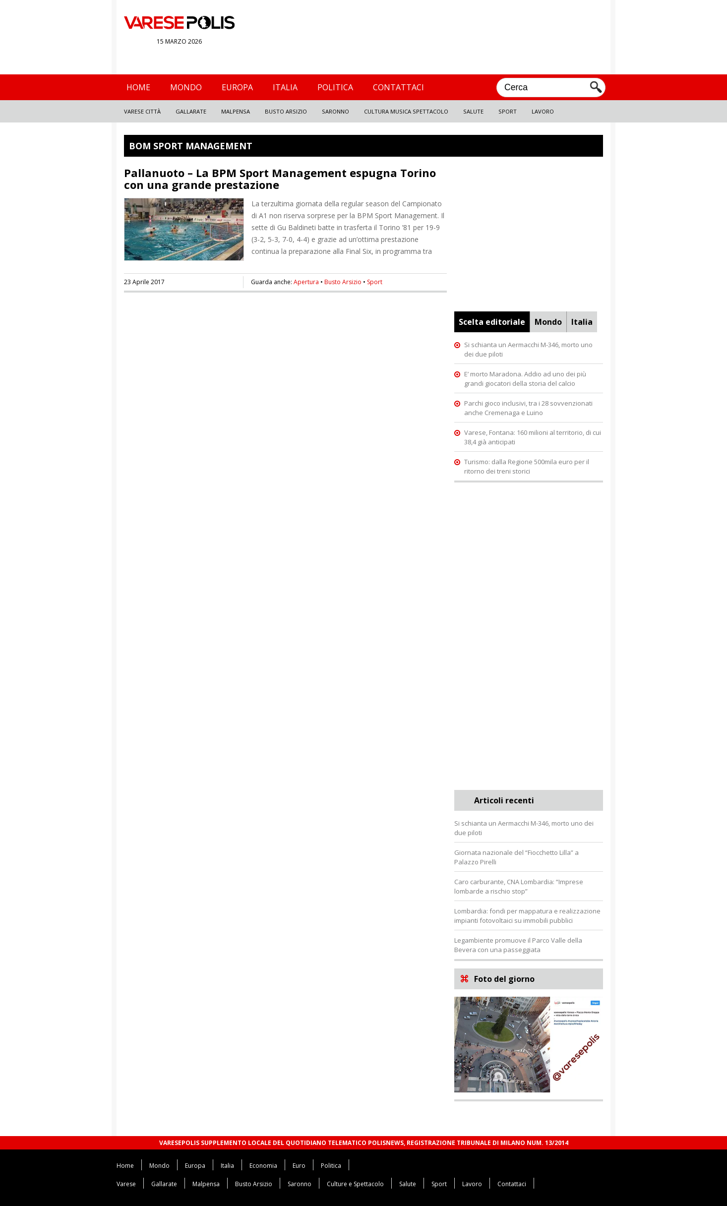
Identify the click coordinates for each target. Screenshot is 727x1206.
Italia (285, 87)
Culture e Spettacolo (355, 1184)
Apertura (306, 282)
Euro (299, 1165)
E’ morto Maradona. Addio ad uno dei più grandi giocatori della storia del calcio (525, 378)
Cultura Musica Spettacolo (406, 111)
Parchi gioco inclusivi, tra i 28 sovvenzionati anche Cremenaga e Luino (528, 408)
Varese (126, 1184)
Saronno (335, 111)
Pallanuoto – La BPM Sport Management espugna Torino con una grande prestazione (280, 178)
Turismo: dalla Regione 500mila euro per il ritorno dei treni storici (526, 466)
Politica (335, 87)
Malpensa (235, 111)
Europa (237, 87)
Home (138, 87)
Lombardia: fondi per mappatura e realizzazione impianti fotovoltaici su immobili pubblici (527, 915)
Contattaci (398, 87)
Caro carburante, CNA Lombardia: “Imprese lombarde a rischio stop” (518, 886)
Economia (263, 1165)
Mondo (186, 87)
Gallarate (191, 111)
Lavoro (543, 111)
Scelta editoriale (492, 321)
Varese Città (142, 111)
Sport (507, 111)
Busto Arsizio (286, 111)
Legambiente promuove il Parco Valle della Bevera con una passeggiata (518, 945)
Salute (473, 111)
